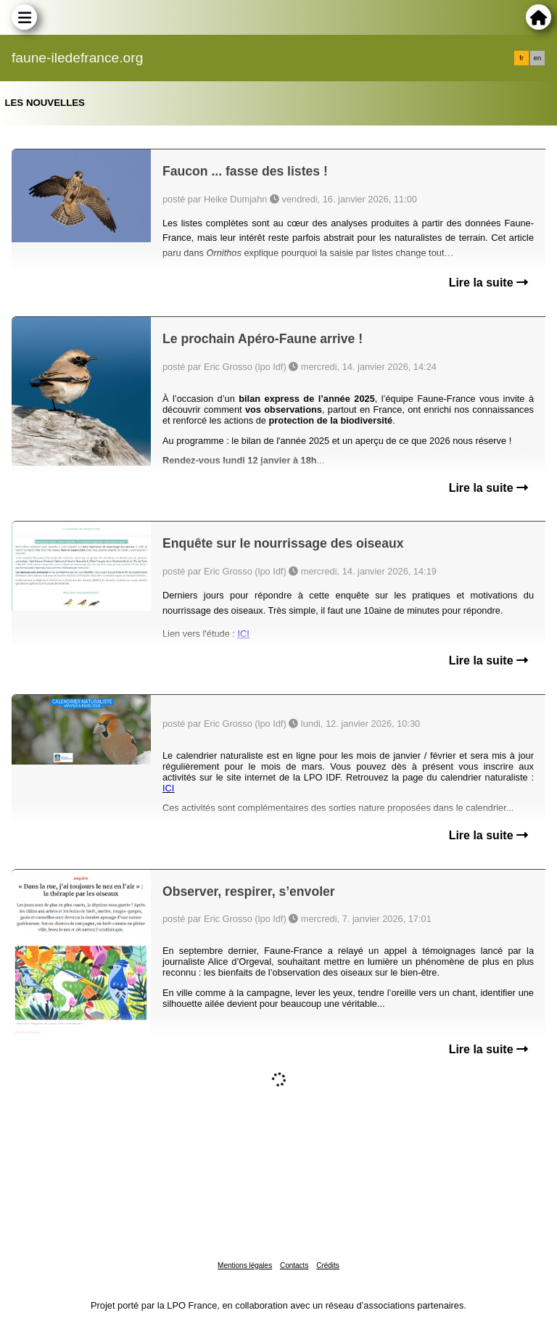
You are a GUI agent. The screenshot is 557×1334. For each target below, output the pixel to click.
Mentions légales (245, 1265)
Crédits (327, 1265)
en (537, 58)
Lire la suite (488, 282)
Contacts (294, 1265)
